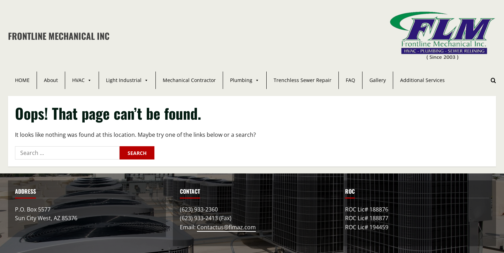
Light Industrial (127, 80)
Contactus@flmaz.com (226, 227)
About (51, 80)
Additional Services (422, 80)
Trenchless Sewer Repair (302, 80)
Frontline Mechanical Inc (58, 35)
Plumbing (244, 80)
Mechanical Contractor (189, 80)
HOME (22, 80)
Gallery (377, 80)
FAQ (350, 80)
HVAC (82, 80)
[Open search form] (493, 80)
